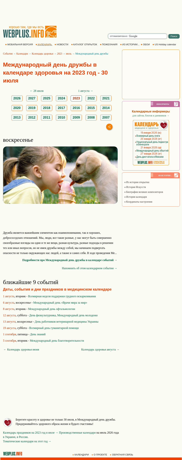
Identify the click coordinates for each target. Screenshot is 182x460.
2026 (17, 98)
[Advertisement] (91, 13)
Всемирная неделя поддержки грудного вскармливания (62, 296)
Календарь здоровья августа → (100, 349)
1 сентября (9, 334)
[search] (137, 36)
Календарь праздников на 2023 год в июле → (30, 432)
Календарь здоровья (42, 53)
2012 (31, 117)
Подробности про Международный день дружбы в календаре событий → (69, 260)
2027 (31, 98)
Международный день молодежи (77, 315)
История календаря (135, 197)
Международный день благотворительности (57, 340)
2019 (31, 108)
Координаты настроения (138, 201)
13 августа (9, 321)
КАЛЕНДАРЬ (44, 44)
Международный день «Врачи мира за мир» (60, 302)
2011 (46, 117)
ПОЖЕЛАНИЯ (109, 44)
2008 (91, 117)
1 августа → (85, 90)
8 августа (8, 308)
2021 (106, 98)
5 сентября (9, 340)
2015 (91, 108)
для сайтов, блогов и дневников (150, 115)
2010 (61, 117)
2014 (106, 108)
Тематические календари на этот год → (27, 441)
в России (22, 436)
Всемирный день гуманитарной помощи (54, 327)
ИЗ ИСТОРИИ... (130, 44)
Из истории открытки (136, 182)
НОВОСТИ (62, 44)
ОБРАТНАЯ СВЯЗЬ (122, 454)
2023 (59, 53)
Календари (22, 53)
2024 (61, 98)
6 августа (8, 302)
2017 (61, 108)
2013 (17, 117)
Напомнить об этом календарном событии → (89, 268)
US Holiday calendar (165, 44)
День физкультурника (42, 315)
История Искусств (135, 187)
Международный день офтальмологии (51, 308)
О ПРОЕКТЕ (100, 454)
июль (69, 53)
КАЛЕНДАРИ (80, 454)
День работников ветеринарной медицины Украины (67, 321)
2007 (106, 117)
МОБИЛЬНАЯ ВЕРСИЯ (19, 44)
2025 (46, 98)
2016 (76, 108)
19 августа (9, 327)
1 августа (8, 296)
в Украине (9, 436)
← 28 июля (36, 90)
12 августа (9, 315)
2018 (46, 108)
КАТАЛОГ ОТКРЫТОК (84, 44)
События (8, 53)
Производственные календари (77, 432)
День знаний (38, 334)
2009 (76, 117)
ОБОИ (145, 44)
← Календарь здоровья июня (21, 349)
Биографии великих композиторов (143, 192)
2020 (17, 108)
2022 (91, 98)
